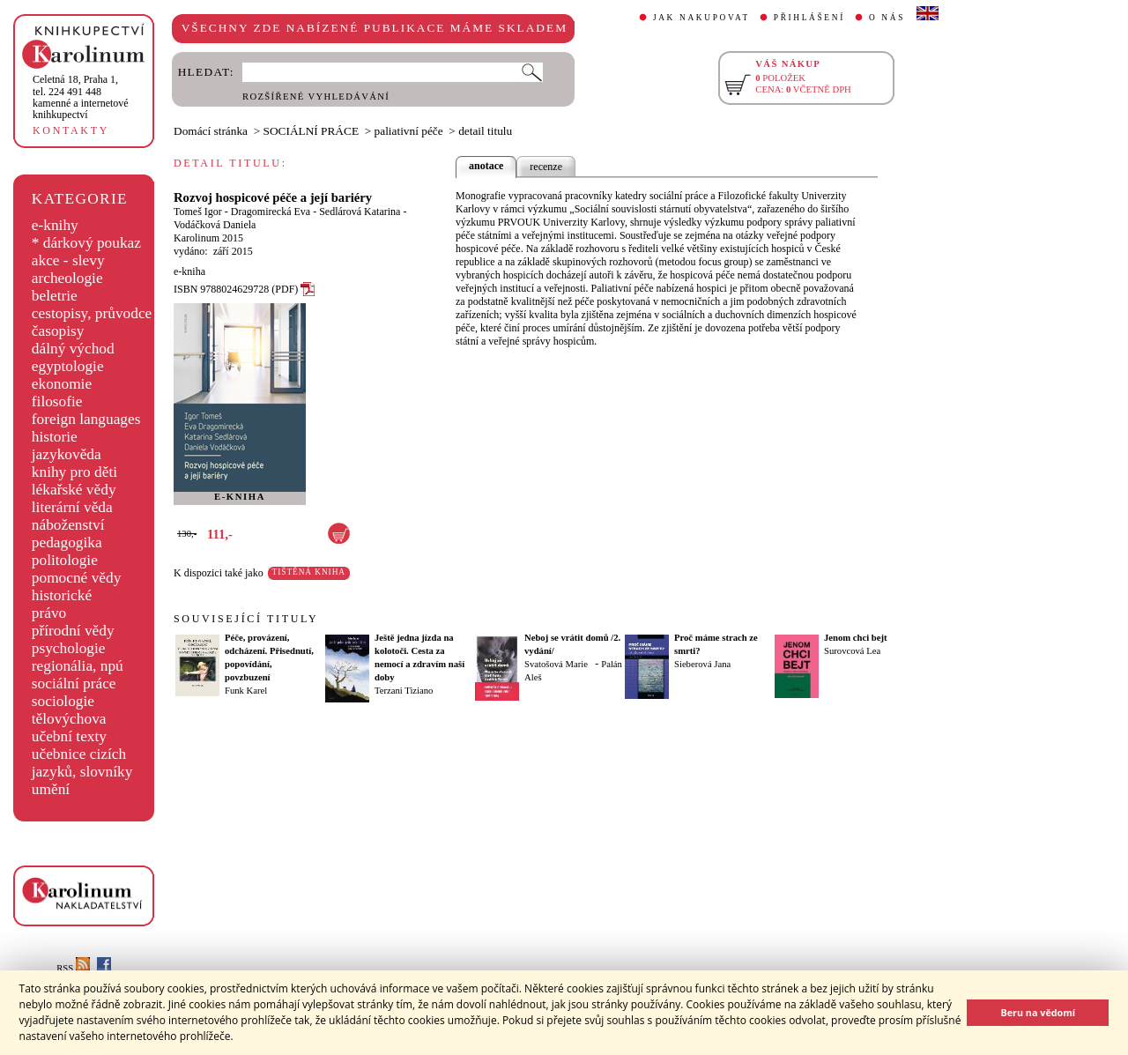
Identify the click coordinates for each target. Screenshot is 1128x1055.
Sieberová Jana (702, 664)
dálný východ (73, 348)
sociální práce (74, 683)
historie (55, 436)
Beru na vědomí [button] (1037, 1012)
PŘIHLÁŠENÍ (809, 17)
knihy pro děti (74, 472)
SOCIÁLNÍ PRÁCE (311, 130)
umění (51, 789)
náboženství (68, 524)
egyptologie (68, 366)
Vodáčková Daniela (215, 225)
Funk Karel (246, 690)
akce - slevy (68, 260)
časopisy (58, 331)
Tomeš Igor (198, 211)
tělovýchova (69, 718)
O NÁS (887, 17)
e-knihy (55, 225)
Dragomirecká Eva (270, 211)
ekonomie (62, 383)
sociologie (63, 701)
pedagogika (67, 542)
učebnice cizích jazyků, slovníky (82, 763)
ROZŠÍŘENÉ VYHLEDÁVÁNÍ (316, 96)
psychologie (69, 648)
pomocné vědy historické (77, 586)
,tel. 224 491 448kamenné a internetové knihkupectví (81, 97)
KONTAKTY (71, 130)
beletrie (55, 295)
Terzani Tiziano (404, 690)
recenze (546, 166)
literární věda (72, 507)
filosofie (57, 401)
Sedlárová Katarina (359, 211)
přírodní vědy (73, 630)
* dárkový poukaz (86, 242)
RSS (73, 968)
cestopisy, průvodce (92, 313)
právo (49, 613)
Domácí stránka (211, 130)
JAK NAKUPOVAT (701, 17)
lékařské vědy (74, 489)
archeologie (67, 278)
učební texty (69, 736)
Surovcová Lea (852, 651)
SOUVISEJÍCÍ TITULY (246, 619)
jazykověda (66, 454)
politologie (65, 560)
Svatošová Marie (556, 664)
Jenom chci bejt (855, 638)
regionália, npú (77, 666)
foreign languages (86, 419)
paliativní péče (409, 130)
